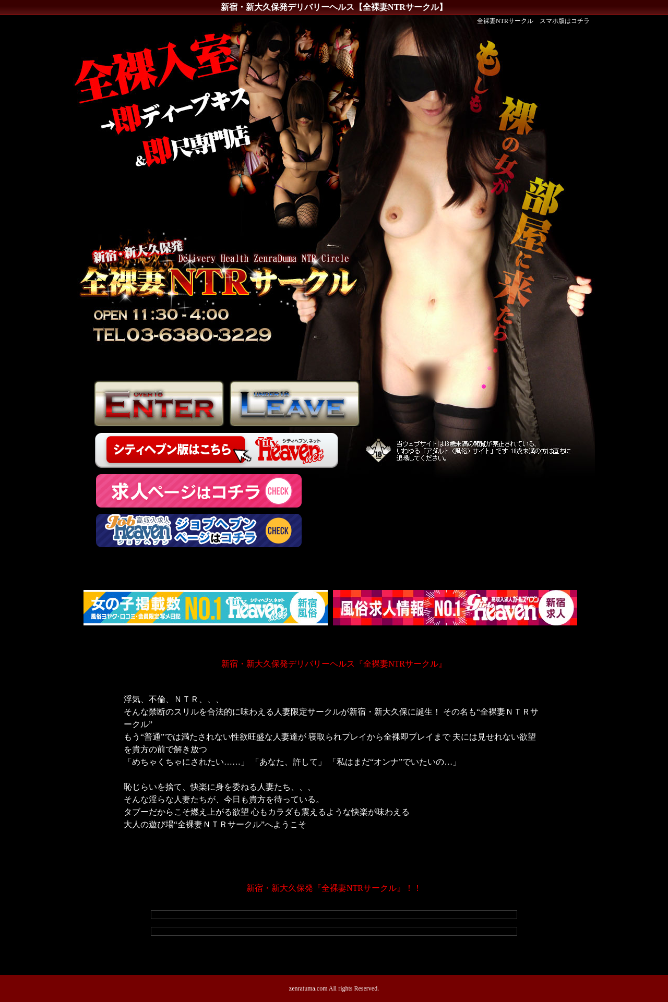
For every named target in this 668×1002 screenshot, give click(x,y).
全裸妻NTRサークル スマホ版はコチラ (533, 21)
